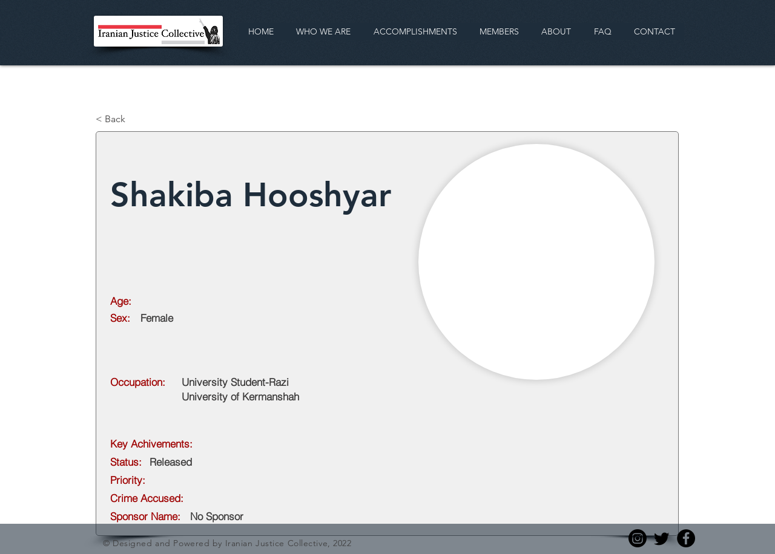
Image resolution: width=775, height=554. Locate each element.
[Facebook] (686, 538)
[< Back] (136, 119)
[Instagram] (637, 538)
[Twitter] (662, 538)
